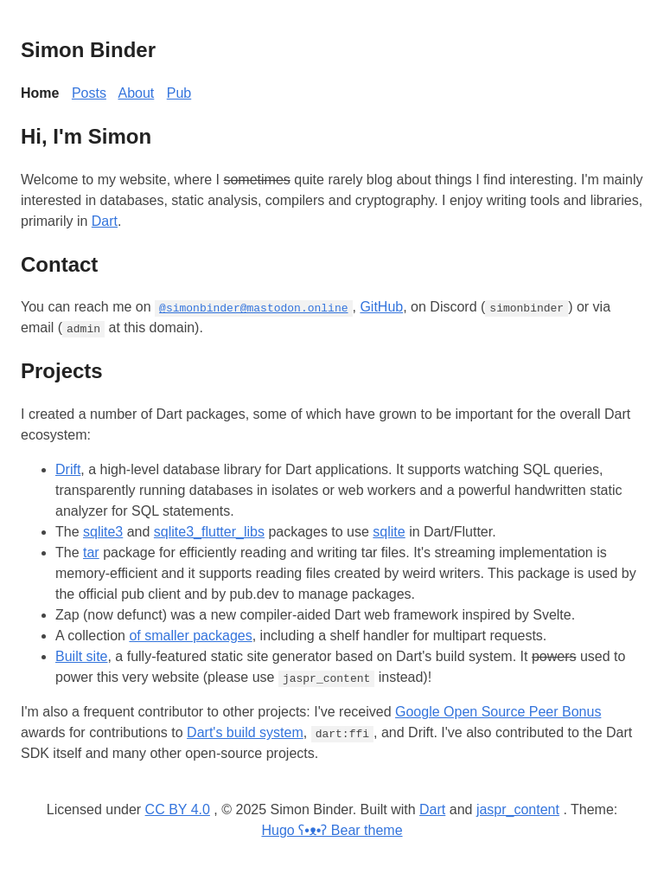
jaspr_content (517, 809)
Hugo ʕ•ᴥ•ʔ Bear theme (331, 830)
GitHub (381, 306)
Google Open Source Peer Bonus (498, 711)
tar (91, 552)
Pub (179, 93)
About (136, 93)
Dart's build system (245, 732)
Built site (81, 656)
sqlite (389, 531)
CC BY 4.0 (177, 809)
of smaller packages (190, 635)
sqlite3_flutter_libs (209, 531)
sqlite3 (103, 531)
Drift (67, 469)
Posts (89, 93)
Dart (105, 221)
